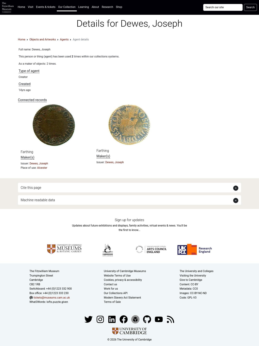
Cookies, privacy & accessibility (123, 280)
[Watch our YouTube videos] (159, 319)
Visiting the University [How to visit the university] (193, 275)
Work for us (111, 288)
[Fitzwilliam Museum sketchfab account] (136, 319)
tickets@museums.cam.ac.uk (52, 297)
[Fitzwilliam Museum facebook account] (112, 319)
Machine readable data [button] (38, 200)
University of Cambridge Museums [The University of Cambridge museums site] (125, 271)
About (95, 7)
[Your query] (223, 7)
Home (22, 7)
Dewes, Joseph (38, 163)
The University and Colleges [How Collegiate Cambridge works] (196, 271)
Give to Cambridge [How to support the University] (191, 280)
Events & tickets (45, 7)
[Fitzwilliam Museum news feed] (170, 319)
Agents (64, 39)
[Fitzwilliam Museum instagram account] (100, 319)
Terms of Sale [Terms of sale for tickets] (112, 302)
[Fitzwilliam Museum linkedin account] (124, 319)
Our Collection (66, 7)
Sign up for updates (129, 220)
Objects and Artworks (42, 39)
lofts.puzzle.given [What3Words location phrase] (57, 302)
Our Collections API (116, 293)
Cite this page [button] (31, 188)
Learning (83, 7)
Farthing (27, 152)
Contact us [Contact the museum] (110, 284)
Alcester (42, 167)
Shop (119, 7)
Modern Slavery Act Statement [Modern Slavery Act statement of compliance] (122, 297)
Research (107, 7)
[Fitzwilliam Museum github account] (147, 319)
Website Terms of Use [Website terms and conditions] (117, 275)
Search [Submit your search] (250, 7)
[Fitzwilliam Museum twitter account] (89, 319)
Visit (30, 7)
